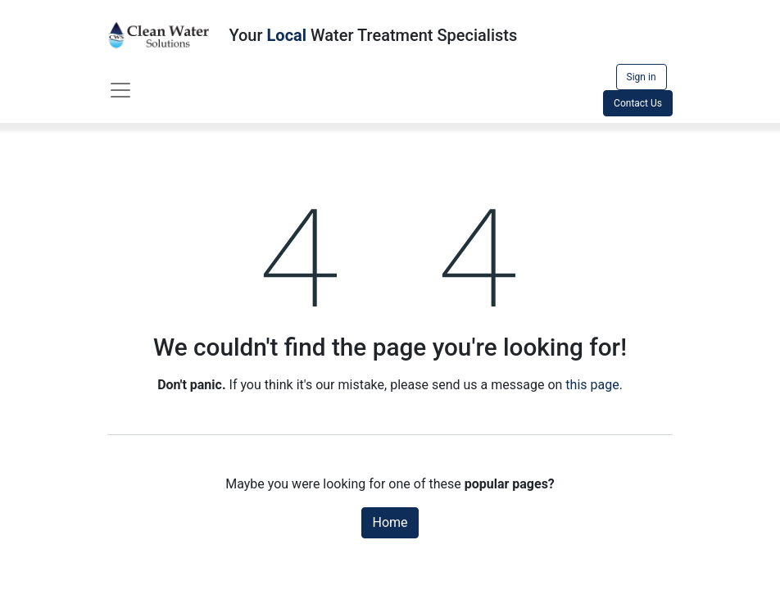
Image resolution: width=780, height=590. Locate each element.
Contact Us (638, 103)
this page (592, 385)
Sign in (641, 77)
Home (389, 522)
